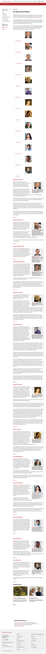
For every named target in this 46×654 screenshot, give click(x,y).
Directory (18, 649)
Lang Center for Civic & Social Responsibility (37, 634)
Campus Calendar (5, 18)
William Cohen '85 (23, 36)
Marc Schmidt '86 (23, 149)
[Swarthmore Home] (7, 632)
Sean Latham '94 (23, 93)
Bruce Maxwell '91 (23, 126)
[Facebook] (13, 605)
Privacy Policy (4, 644)
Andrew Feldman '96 (23, 59)
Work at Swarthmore (34, 647)
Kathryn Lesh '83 (23, 104)
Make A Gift (32, 636)
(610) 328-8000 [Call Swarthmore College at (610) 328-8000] (4, 637)
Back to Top (15, 217)
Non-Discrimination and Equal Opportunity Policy (8, 646)
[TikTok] (8, 640)
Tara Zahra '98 (23, 172)
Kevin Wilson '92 (23, 160)
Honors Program (35, 16)
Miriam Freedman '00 (23, 70)
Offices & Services (33, 638)
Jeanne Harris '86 (23, 81)
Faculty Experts (4, 15)
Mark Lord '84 (23, 115)
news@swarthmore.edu (20, 626)
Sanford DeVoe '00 (23, 48)
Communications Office (6, 21)
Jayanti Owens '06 (23, 138)
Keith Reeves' (18, 486)
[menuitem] (15, 1)
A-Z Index (18, 634)
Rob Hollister (18, 248)
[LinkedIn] (5, 640)
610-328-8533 (4, 29)
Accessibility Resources (5, 645)
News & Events (5, 10)
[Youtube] (7, 640)
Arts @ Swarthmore (19, 636)
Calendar (18, 638)
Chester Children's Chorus (20, 647)
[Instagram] (2, 640)
